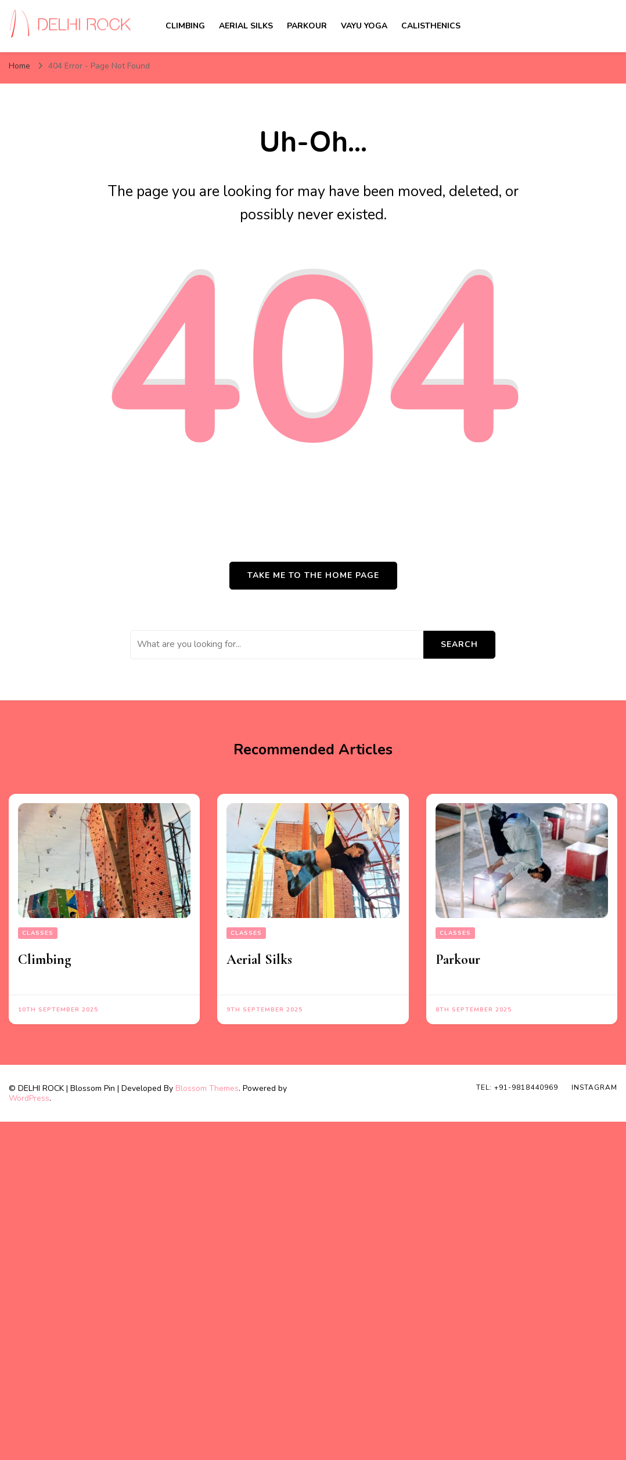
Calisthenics (430, 25)
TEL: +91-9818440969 (517, 1087)
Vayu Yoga (364, 25)
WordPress (29, 1098)
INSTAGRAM (594, 1087)
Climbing (185, 25)
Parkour (307, 25)
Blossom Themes (207, 1088)
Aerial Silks (246, 25)
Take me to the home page (313, 575)
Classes (37, 933)
